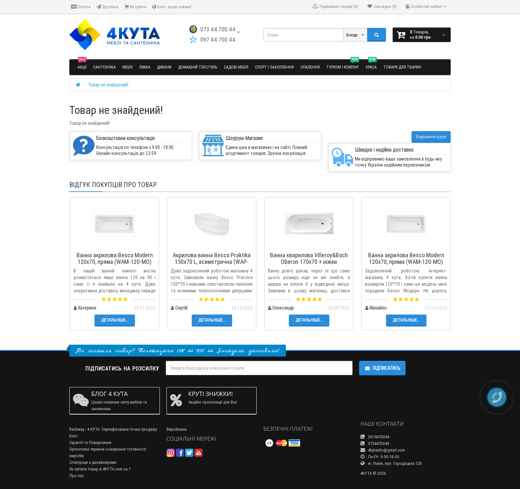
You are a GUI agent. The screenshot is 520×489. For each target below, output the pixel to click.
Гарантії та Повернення (90, 442)
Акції (82, 64)
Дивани (164, 67)
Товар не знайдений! (108, 85)
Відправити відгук (431, 136)
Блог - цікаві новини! (172, 6)
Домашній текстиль (197, 67)
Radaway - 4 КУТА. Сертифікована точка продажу (113, 429)
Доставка (107, 6)
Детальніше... (114, 320)
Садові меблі (236, 67)
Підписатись (382, 368)
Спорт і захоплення (274, 67)
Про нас (76, 475)
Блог (73, 436)
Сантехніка (104, 67)
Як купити (135, 6)
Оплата (81, 6)
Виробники (176, 429)
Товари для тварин (402, 67)
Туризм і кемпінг (342, 64)
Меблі (127, 67)
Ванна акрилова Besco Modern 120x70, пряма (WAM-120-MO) (115, 258)
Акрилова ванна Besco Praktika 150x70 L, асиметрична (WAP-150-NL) (212, 261)
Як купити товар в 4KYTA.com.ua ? (100, 469)
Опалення (310, 67)
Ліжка (144, 67)
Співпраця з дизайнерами (92, 462)
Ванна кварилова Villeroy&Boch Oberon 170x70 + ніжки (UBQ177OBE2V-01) (309, 261)
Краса (371, 64)
